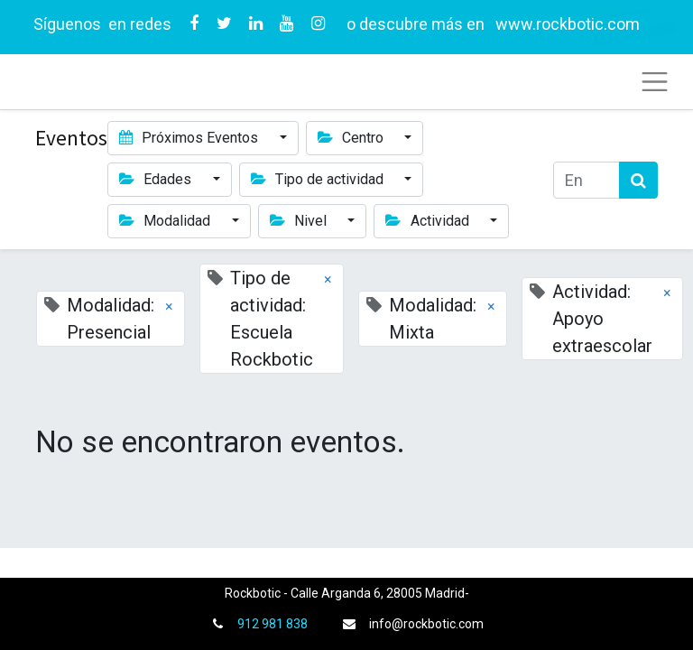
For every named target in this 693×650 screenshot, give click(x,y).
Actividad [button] (428, 220)
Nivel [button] (300, 220)
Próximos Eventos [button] (190, 137)
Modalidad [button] (166, 220)
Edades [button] (157, 179)
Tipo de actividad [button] (319, 179)
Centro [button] (352, 137)
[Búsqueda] (638, 180)
